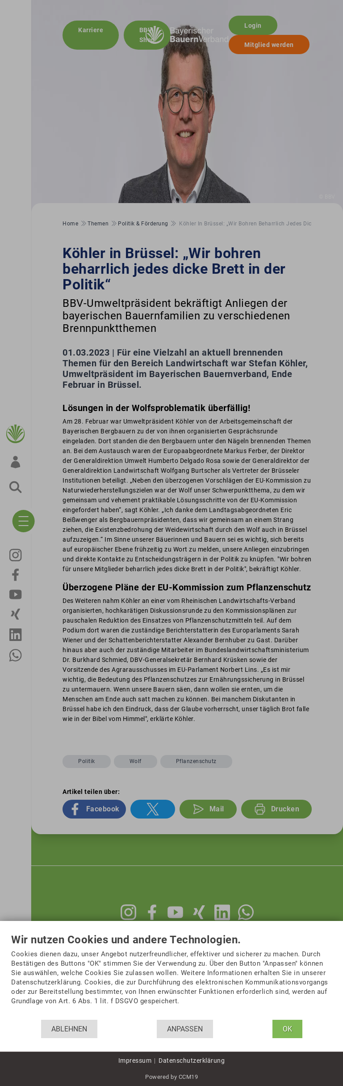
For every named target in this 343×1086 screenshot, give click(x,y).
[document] (171, 976)
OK (287, 1029)
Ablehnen (69, 1029)
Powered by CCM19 (171, 1076)
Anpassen (185, 1029)
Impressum (135, 1060)
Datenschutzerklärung (192, 1060)
